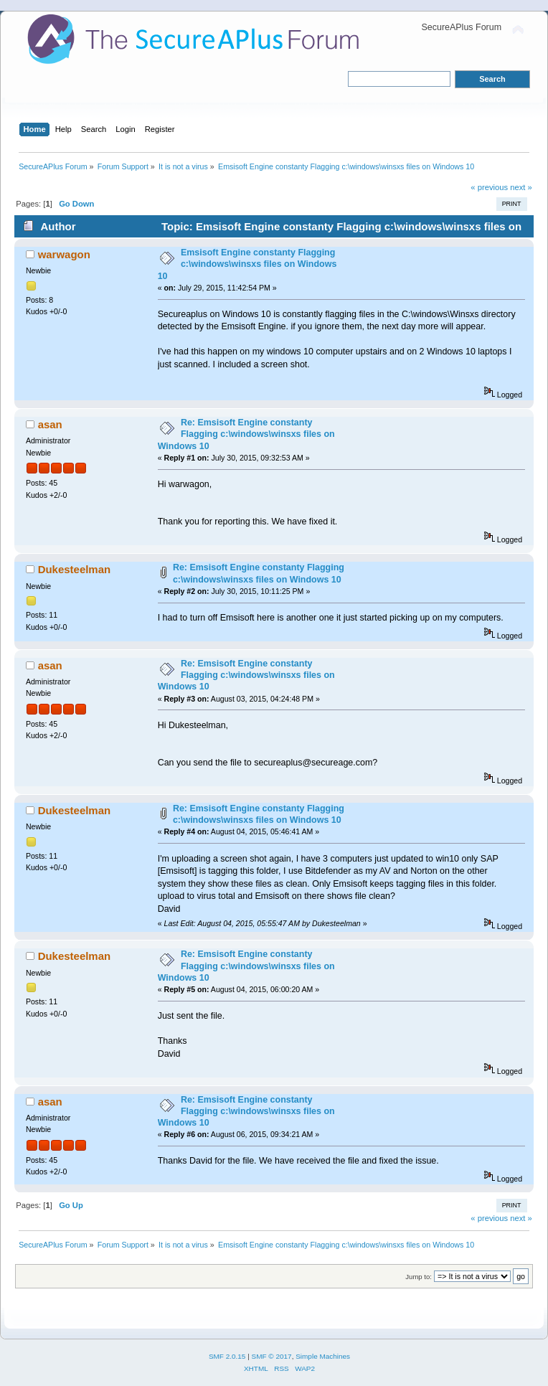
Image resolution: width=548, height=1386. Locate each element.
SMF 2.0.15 (227, 1356)
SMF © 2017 (272, 1356)
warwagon (64, 254)
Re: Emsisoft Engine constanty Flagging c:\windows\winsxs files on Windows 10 (246, 434)
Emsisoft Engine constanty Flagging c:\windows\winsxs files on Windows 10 (247, 264)
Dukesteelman (74, 569)
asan (50, 424)
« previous (489, 187)
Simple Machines (323, 1356)
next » (521, 187)
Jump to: (418, 1277)
